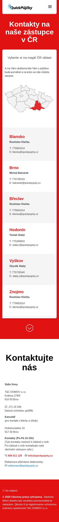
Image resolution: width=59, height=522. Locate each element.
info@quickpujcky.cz (40, 455)
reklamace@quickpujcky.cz (23, 465)
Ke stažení (9, 490)
